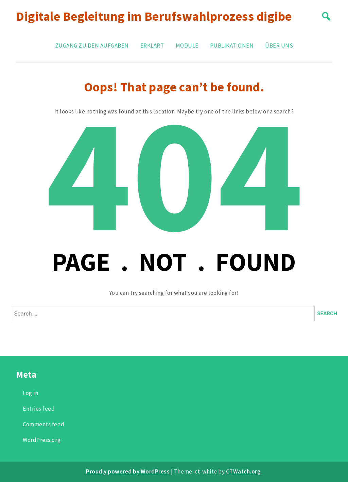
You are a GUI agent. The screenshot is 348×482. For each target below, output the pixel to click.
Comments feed (43, 424)
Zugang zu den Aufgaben (92, 45)
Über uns (279, 45)
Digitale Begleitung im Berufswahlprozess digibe (154, 16)
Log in (30, 393)
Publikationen (232, 45)
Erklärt (152, 45)
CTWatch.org (243, 471)
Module (187, 45)
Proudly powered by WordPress (128, 471)
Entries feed (39, 408)
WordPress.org (41, 440)
